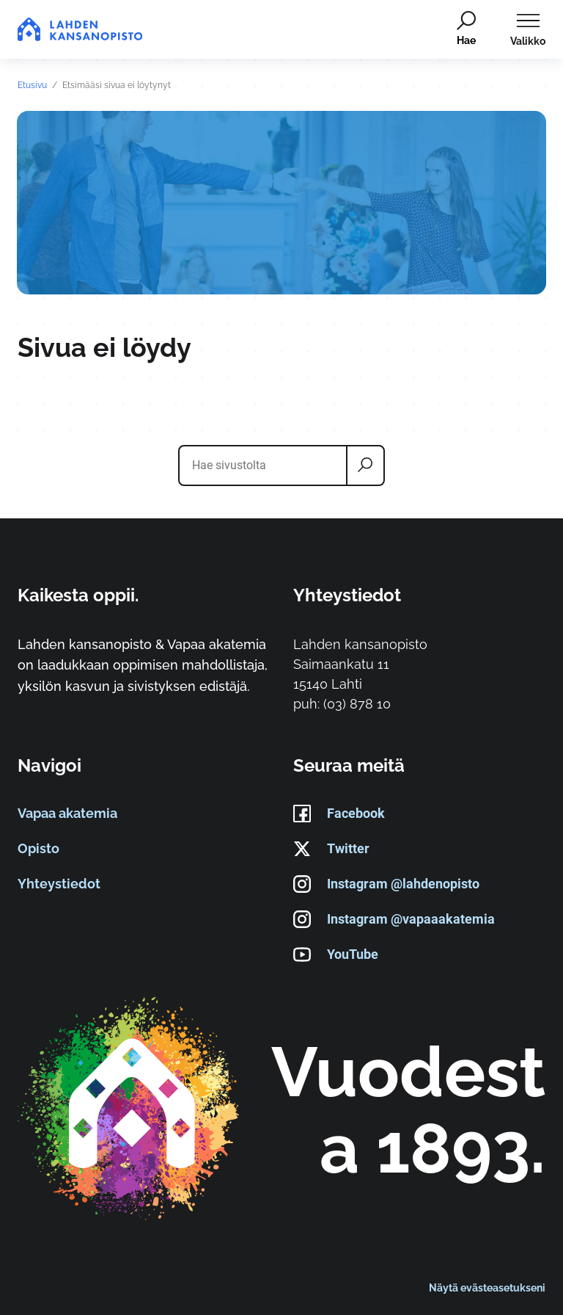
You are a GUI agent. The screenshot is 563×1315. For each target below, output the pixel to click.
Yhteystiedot (59, 884)
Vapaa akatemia (67, 814)
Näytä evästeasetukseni (487, 1287)
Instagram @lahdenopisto (386, 885)
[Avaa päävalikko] (527, 29)
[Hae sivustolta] (266, 465)
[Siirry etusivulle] (80, 29)
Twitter (331, 849)
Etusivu (32, 85)
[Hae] (465, 29)
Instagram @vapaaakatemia (394, 920)
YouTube (335, 955)
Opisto (38, 849)
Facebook (339, 814)
